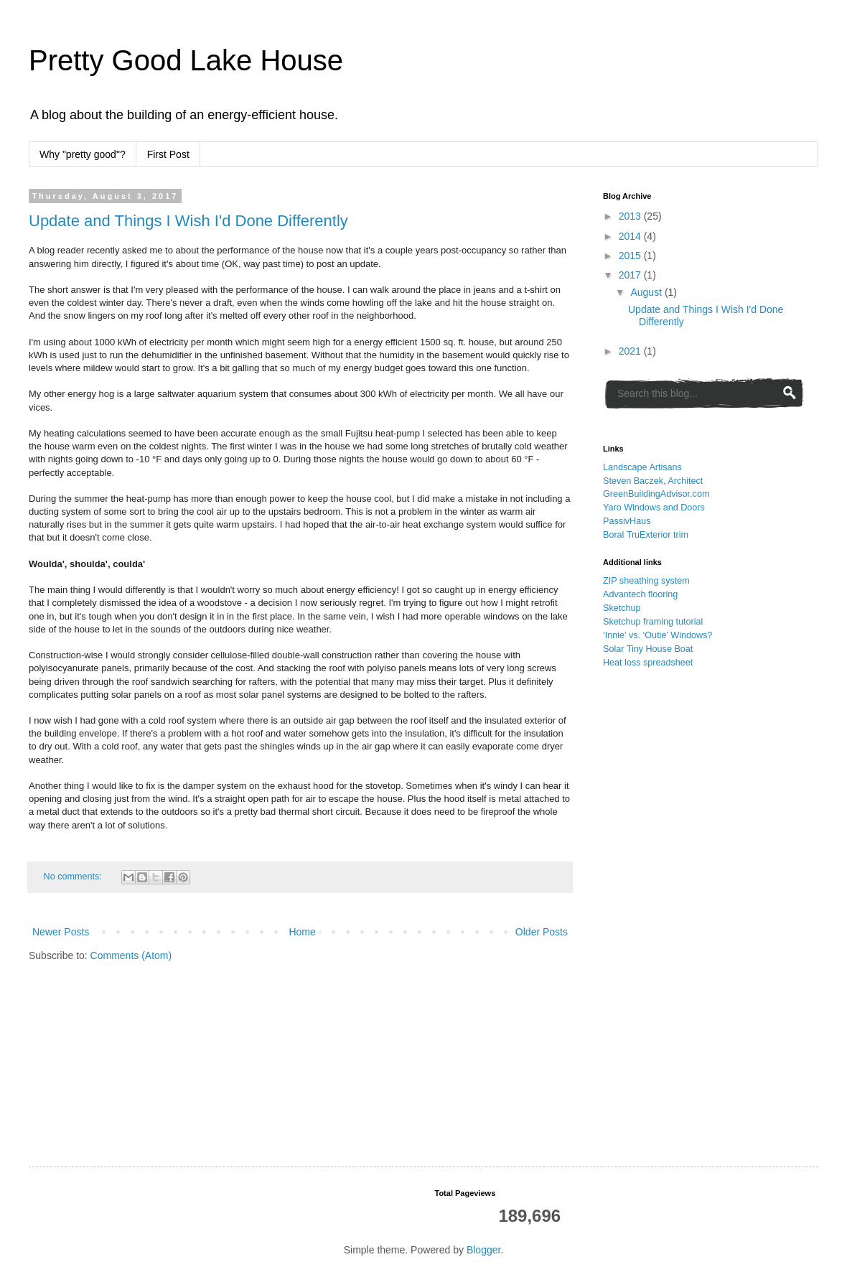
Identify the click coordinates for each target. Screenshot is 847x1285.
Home (302, 932)
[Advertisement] (669, 901)
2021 (631, 351)
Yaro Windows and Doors (654, 508)
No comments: (74, 877)
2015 (631, 255)
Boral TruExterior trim (645, 535)
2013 (631, 216)
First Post (168, 154)
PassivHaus (627, 521)
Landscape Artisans (642, 467)
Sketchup (622, 608)
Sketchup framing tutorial (653, 622)
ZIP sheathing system (646, 581)
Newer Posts (60, 932)
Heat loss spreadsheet (648, 663)
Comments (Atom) (131, 955)
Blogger (483, 1250)
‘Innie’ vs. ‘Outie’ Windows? (657, 635)
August (647, 292)
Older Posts (541, 932)
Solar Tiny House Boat (648, 649)
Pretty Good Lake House (186, 60)
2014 (631, 236)
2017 (631, 275)
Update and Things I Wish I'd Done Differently (188, 221)
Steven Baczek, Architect (653, 481)
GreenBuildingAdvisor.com (656, 494)
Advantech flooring (640, 594)
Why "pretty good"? (82, 154)
